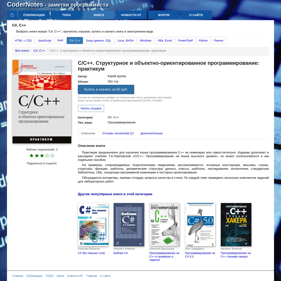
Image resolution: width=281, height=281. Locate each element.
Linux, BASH (125, 40)
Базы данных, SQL (98, 40)
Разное (218, 40)
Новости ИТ (131, 15)
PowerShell (185, 40)
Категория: (85, 117)
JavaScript (44, 40)
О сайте (196, 15)
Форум (164, 15)
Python (203, 40)
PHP (60, 40)
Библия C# (121, 253)
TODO (66, 15)
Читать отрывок (90, 108)
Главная (17, 276)
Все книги (22, 50)
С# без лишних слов (91, 253)
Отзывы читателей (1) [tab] (118, 133)
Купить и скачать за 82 (106, 89)
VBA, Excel (165, 40)
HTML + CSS (23, 40)
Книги (99, 15)
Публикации (34, 15)
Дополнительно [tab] (152, 133)
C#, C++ (74, 40)
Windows (145, 40)
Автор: (82, 76)
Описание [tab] (88, 133)
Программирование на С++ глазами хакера (236, 254)
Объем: (83, 81)
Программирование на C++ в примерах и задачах (164, 256)
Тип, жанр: (85, 122)
